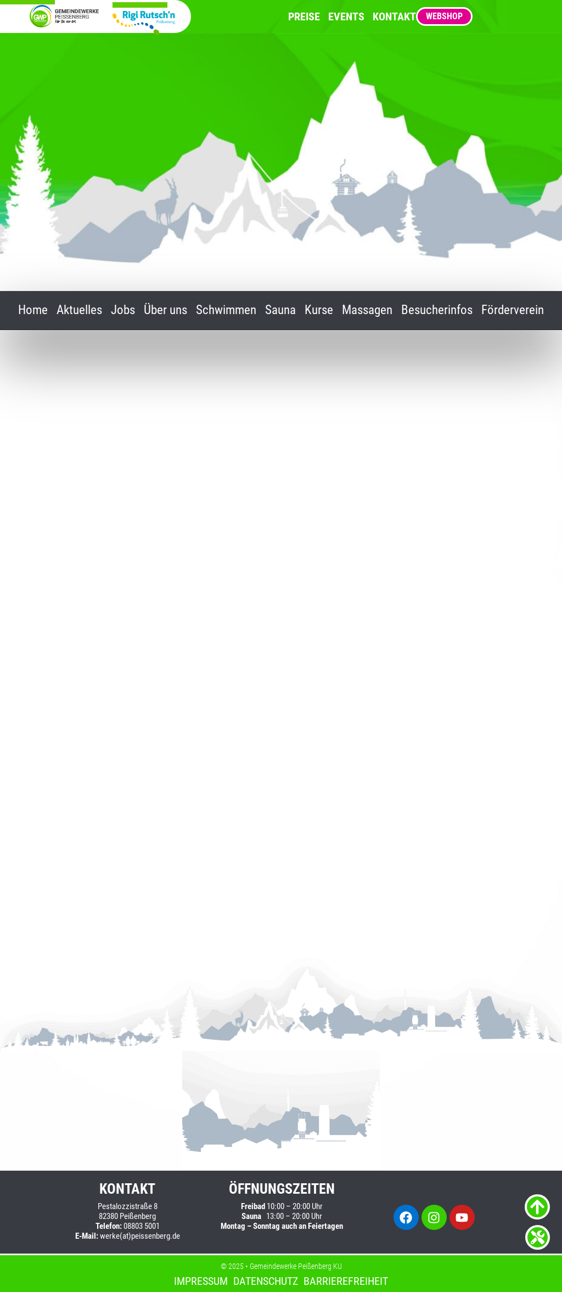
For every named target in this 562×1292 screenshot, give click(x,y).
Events (346, 16)
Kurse (319, 310)
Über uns (165, 310)
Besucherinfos (437, 310)
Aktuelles (79, 310)
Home (33, 310)
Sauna (280, 310)
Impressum (201, 1281)
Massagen (367, 310)
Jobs (123, 310)
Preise (304, 16)
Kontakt (394, 16)
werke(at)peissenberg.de (140, 1236)
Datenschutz (265, 1281)
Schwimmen (226, 310)
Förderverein (512, 310)
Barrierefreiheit (346, 1281)
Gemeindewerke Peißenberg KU (296, 1266)
